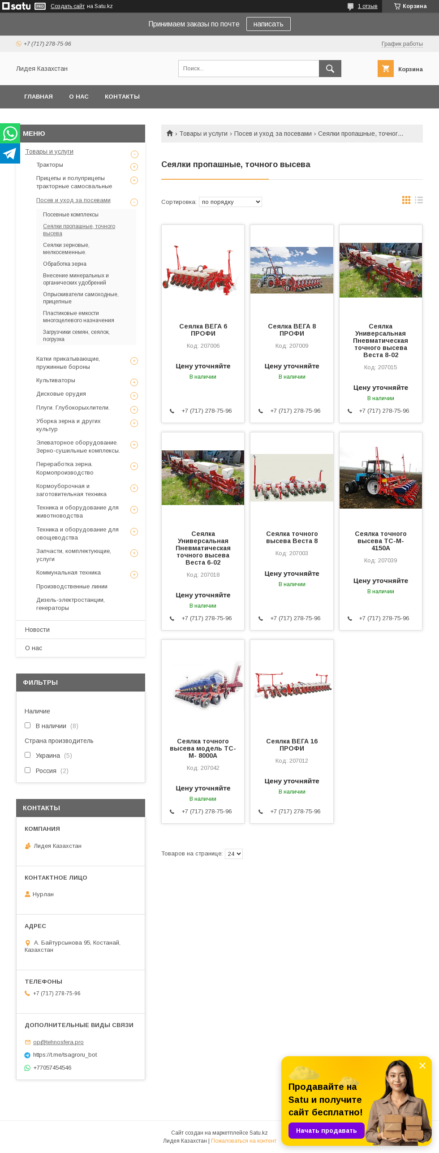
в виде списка (419, 202)
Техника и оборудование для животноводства (77, 511)
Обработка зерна (64, 264)
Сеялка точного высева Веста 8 (292, 537)
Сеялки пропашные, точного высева (79, 230)
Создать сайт (68, 6)
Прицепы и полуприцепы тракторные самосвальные (74, 182)
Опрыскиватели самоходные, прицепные (81, 298)
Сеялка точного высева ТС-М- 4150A (381, 541)
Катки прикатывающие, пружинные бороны (68, 362)
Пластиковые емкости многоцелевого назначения (78, 317)
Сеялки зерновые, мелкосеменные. (66, 248)
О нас (79, 96)
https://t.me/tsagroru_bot (65, 1054)
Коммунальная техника (68, 572)
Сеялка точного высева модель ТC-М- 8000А (203, 748)
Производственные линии (72, 586)
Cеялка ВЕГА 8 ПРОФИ (292, 330)
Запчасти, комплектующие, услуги (73, 555)
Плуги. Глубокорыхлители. (73, 407)
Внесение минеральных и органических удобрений (76, 279)
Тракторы (49, 164)
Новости (37, 629)
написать (269, 24)
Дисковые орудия (61, 393)
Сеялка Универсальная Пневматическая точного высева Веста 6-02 (203, 548)
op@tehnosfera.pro (58, 1042)
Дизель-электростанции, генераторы (70, 603)
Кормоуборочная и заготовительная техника (71, 490)
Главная (38, 96)
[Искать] (330, 68)
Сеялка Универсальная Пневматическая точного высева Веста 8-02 (380, 340)
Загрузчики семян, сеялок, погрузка (76, 335)
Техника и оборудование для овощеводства (77, 533)
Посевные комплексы (71, 215)
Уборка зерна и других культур (68, 425)
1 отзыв (368, 6)
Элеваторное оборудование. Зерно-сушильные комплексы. (78, 446)
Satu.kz (259, 1133)
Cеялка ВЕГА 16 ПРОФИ (292, 745)
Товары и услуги (203, 133)
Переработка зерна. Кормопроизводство (65, 468)
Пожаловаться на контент (243, 1141)
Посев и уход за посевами (273, 133)
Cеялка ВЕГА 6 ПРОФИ (203, 330)
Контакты (122, 96)
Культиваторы (55, 380)
